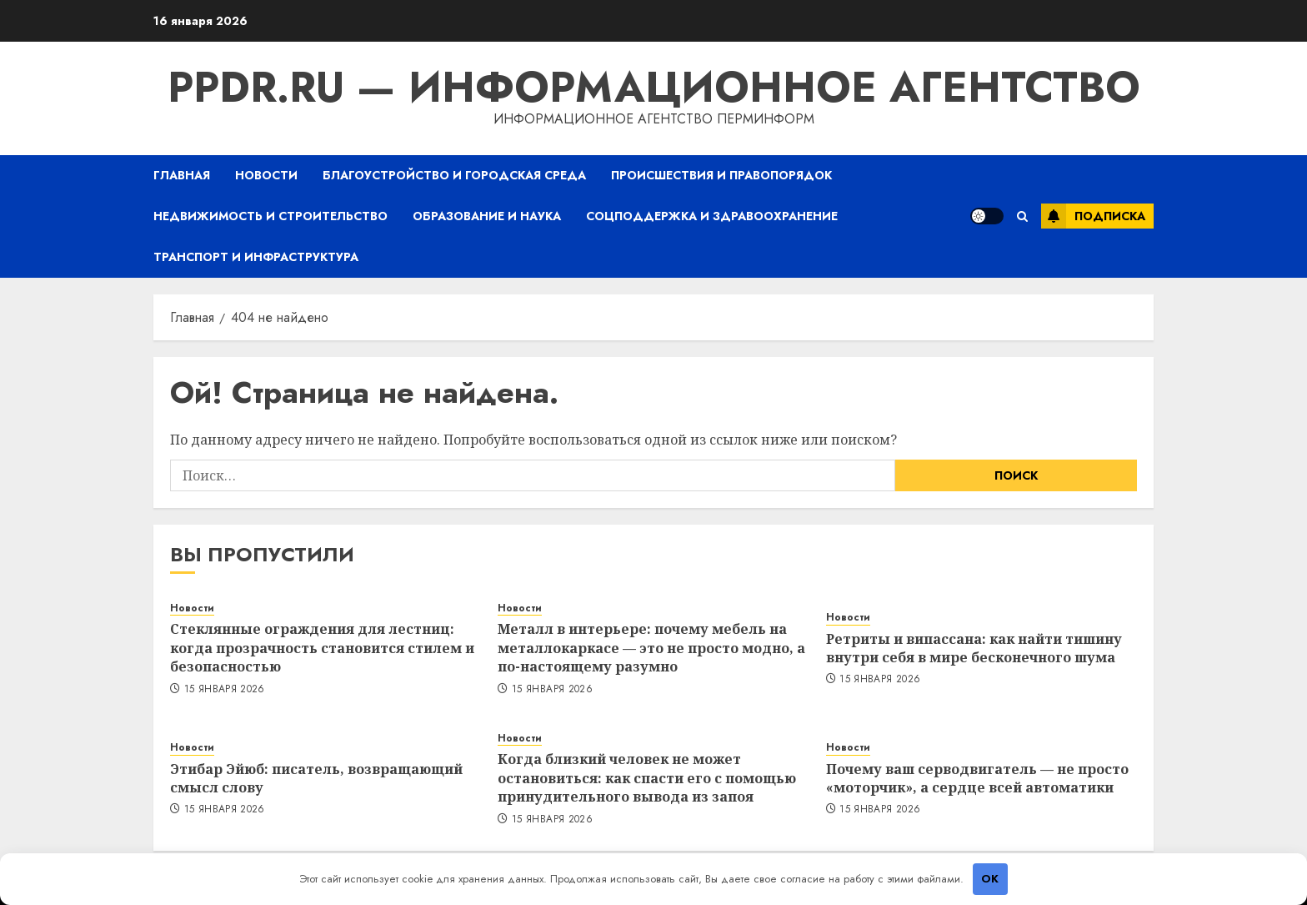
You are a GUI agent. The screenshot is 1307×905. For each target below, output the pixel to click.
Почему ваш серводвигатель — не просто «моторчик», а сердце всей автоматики (977, 778)
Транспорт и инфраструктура (255, 257)
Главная (181, 175)
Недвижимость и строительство (270, 216)
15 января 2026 (224, 689)
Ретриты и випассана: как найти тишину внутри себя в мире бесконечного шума (974, 648)
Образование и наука (487, 216)
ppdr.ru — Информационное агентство (654, 87)
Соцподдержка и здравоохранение (712, 216)
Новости (266, 175)
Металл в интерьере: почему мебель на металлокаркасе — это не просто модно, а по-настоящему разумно (651, 648)
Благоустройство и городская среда (454, 175)
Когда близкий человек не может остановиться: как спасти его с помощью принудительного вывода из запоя (647, 778)
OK (990, 879)
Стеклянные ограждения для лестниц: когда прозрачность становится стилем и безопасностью (322, 648)
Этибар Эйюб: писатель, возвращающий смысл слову (316, 778)
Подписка (1093, 216)
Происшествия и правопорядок (721, 175)
